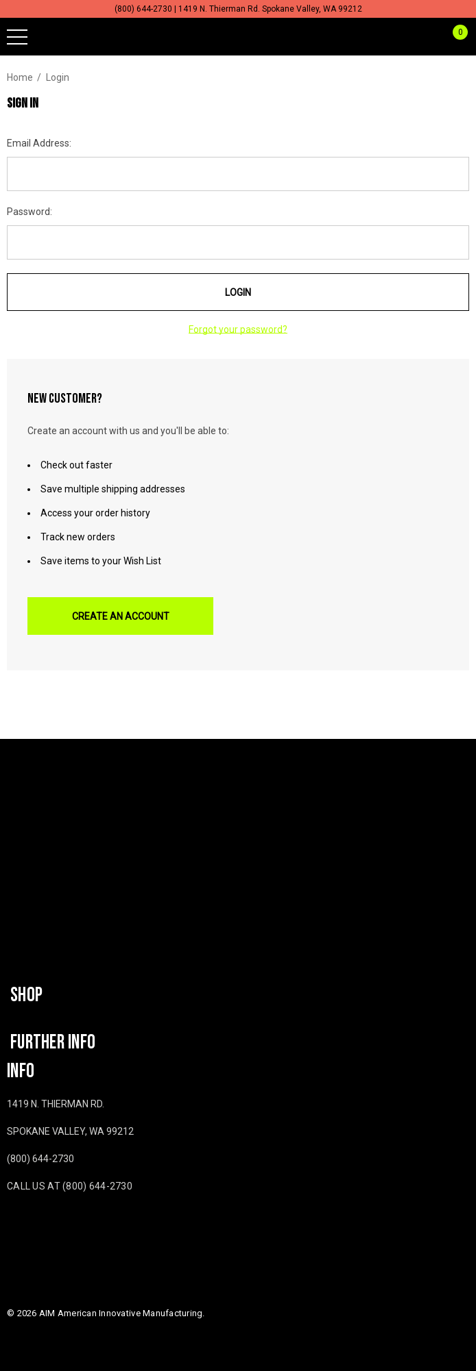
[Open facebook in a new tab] (9, 1226)
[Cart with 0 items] (453, 37)
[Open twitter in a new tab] (68, 1226)
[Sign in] (427, 37)
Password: (29, 211)
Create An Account (120, 616)
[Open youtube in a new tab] (37, 1226)
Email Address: (39, 143)
